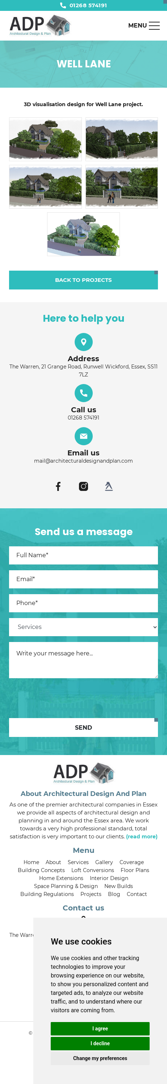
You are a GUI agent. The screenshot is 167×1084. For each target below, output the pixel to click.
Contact (137, 894)
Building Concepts (41, 870)
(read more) (142, 836)
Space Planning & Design (66, 886)
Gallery (104, 862)
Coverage (132, 862)
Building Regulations (47, 894)
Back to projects (83, 279)
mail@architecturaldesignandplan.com (83, 461)
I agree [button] (100, 1028)
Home (31, 862)
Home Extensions (61, 878)
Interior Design (109, 878)
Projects (90, 894)
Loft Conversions (92, 870)
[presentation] (64, 698)
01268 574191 (83, 5)
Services (78, 862)
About (53, 862)
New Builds (118, 886)
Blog (114, 894)
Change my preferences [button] (100, 1058)
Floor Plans (135, 870)
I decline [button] (100, 1043)
